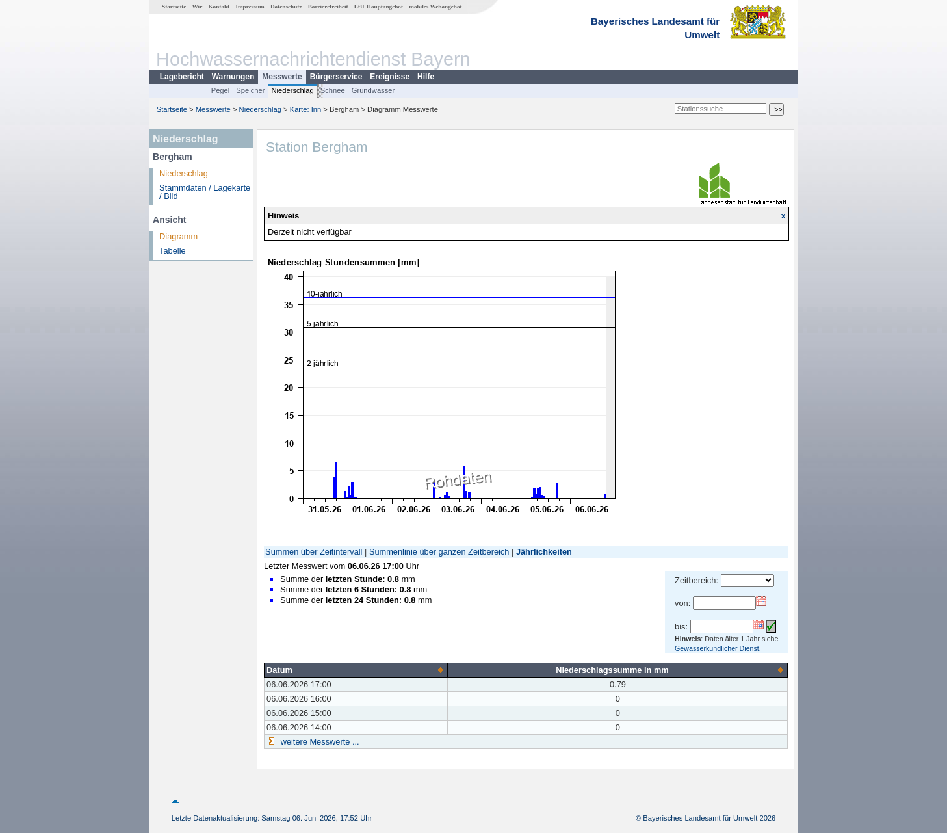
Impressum (249, 6)
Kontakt (218, 6)
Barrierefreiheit (328, 6)
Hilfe (425, 76)
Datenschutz (286, 6)
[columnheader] (356, 670)
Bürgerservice (336, 76)
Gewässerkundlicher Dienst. (718, 648)
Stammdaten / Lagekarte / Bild (204, 192)
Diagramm (178, 236)
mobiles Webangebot (435, 6)
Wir (197, 6)
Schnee (332, 90)
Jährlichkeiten (544, 552)
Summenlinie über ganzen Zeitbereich (439, 552)
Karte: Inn (306, 109)
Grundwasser (373, 90)
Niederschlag (292, 90)
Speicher (250, 90)
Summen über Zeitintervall (313, 552)
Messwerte (282, 76)
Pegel (220, 90)
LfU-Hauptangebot (378, 6)
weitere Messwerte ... (318, 742)
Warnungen (233, 76)
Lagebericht (182, 76)
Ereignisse (389, 76)
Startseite (174, 6)
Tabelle (172, 251)
